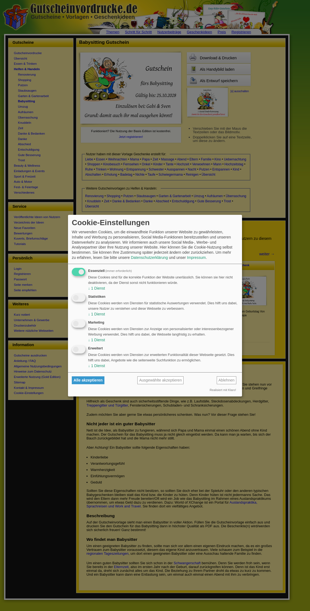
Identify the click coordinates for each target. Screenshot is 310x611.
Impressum (196, 257)
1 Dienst (96, 288)
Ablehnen (226, 380)
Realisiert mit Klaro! (223, 390)
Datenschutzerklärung (149, 257)
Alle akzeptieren (88, 380)
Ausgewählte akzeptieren (160, 380)
